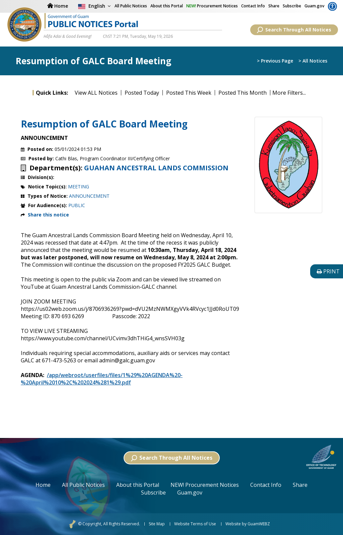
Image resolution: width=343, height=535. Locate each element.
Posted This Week (188, 92)
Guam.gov (314, 6)
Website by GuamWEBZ (247, 524)
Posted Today (142, 92)
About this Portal (166, 6)
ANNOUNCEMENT (89, 196)
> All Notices (312, 61)
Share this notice (48, 214)
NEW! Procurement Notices (204, 484)
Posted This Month (242, 92)
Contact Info (253, 6)
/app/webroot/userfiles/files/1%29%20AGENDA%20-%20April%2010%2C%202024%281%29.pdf (102, 378)
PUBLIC (76, 205)
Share (273, 6)
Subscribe (292, 6)
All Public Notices (83, 484)
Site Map (157, 524)
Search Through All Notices (294, 29)
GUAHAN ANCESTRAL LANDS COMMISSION (156, 168)
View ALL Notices (96, 92)
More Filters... (289, 92)
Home (43, 484)
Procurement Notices (212, 6)
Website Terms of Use (195, 524)
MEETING (78, 186)
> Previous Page (275, 61)
